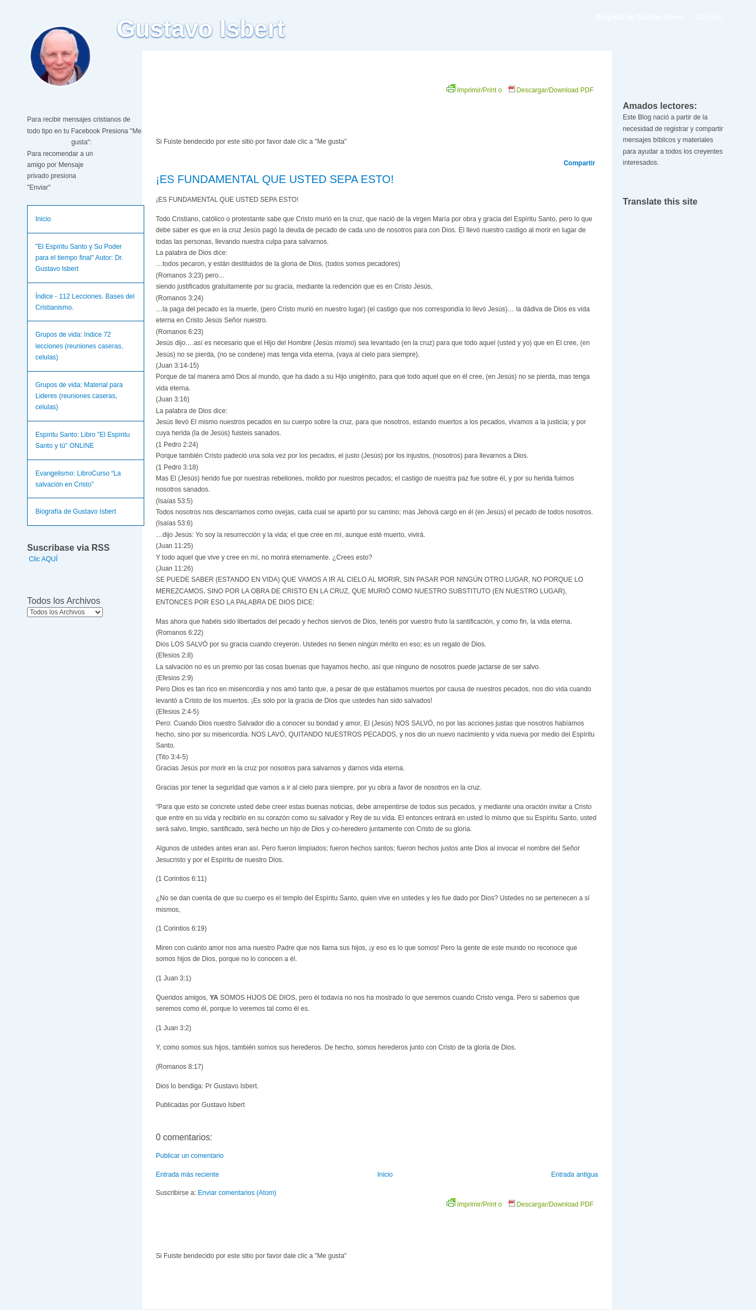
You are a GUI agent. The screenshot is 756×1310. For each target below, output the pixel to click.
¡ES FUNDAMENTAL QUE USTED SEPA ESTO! (274, 179)
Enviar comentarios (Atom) (237, 1193)
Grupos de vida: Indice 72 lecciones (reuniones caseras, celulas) (79, 346)
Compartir (579, 163)
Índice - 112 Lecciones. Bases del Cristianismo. (84, 302)
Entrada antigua (574, 1174)
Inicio (43, 219)
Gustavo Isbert (201, 28)
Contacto (709, 17)
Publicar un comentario (190, 1156)
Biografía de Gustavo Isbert (75, 511)
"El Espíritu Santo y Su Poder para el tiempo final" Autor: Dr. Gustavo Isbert (79, 258)
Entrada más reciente (187, 1174)
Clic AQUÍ (43, 559)
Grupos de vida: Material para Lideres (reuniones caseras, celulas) (79, 396)
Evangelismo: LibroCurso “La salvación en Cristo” (78, 478)
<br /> (280, 106)
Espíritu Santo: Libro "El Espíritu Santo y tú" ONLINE (82, 440)
